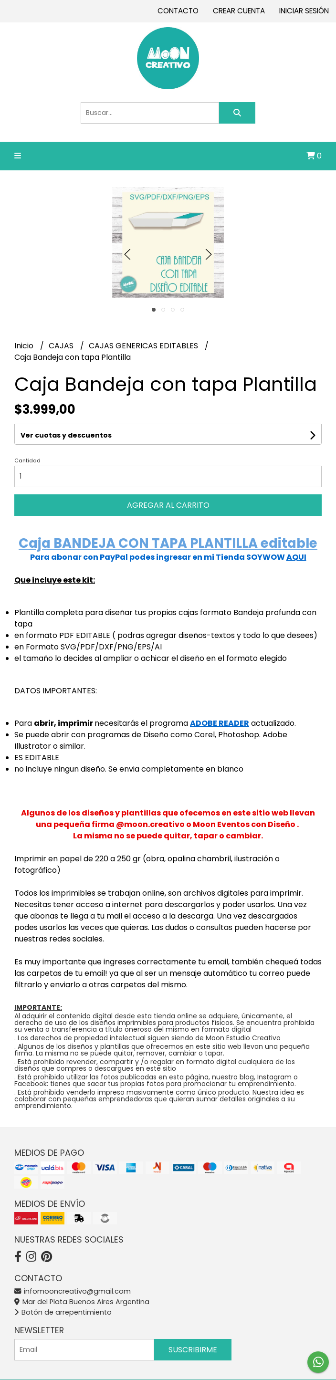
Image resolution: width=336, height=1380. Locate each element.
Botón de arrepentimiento (63, 1312)
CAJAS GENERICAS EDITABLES (144, 345)
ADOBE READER (219, 723)
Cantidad (27, 460)
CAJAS (62, 345)
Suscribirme (192, 1349)
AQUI (296, 557)
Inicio (24, 345)
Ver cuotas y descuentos (66, 435)
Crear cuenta (239, 11)
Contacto (178, 11)
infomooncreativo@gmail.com (72, 1291)
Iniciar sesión (304, 11)
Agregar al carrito (168, 505)
